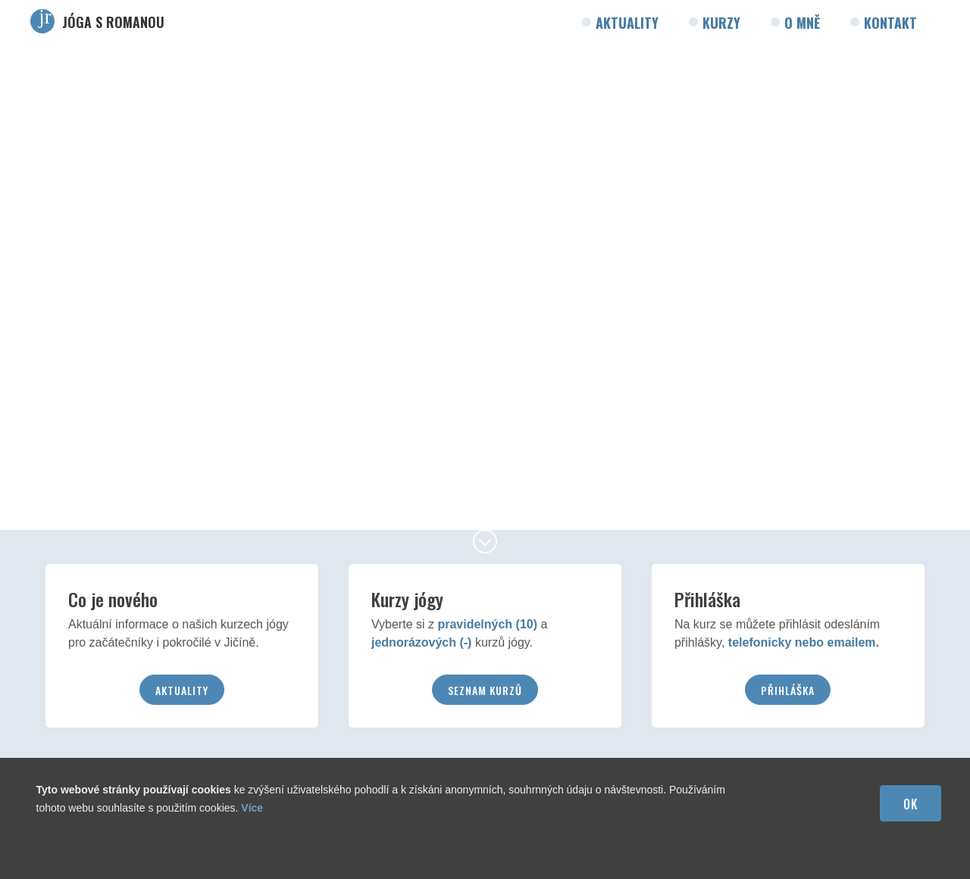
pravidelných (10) (487, 624)
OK (910, 804)
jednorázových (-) (421, 642)
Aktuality (627, 23)
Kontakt (890, 23)
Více (252, 808)
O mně (802, 23)
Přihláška (788, 690)
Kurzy (721, 23)
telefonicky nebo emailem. (803, 642)
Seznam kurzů (485, 690)
